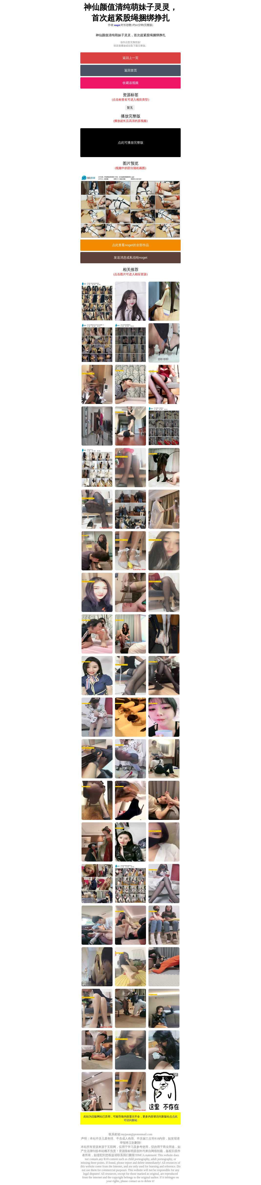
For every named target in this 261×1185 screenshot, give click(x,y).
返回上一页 (130, 58)
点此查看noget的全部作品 (130, 245)
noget (117, 24)
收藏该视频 (130, 83)
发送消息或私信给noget (130, 257)
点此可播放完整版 (130, 142)
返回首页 (130, 70)
